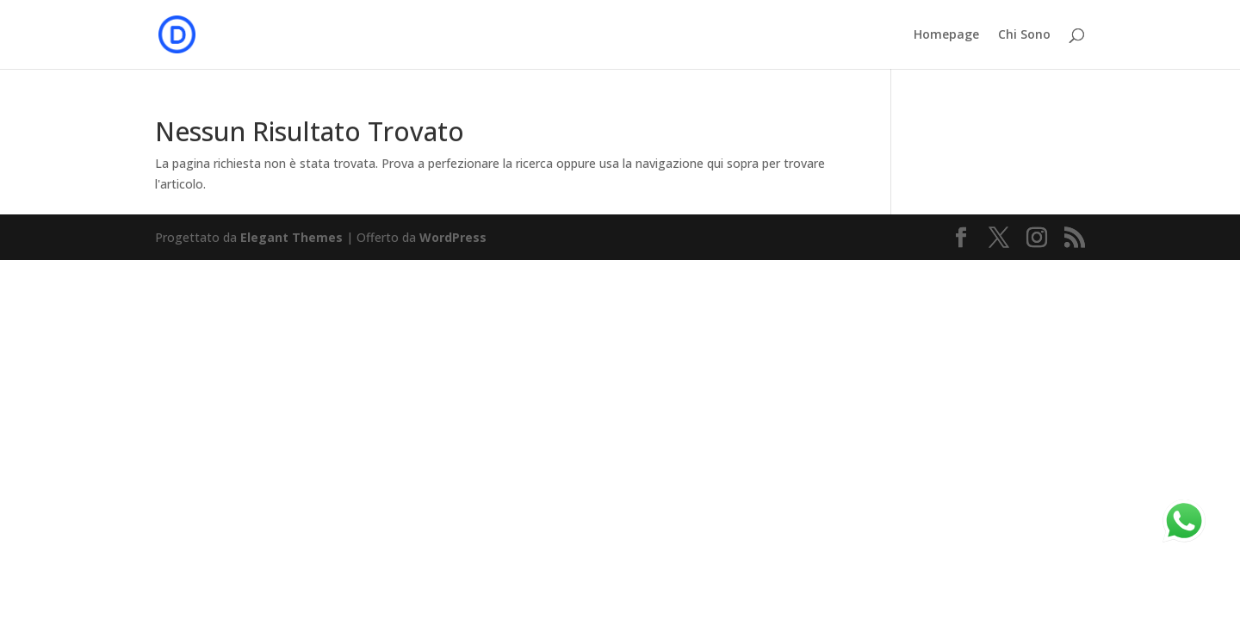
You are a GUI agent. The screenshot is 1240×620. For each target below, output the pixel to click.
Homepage (946, 35)
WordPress (453, 237)
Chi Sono (1024, 35)
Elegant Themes (291, 237)
